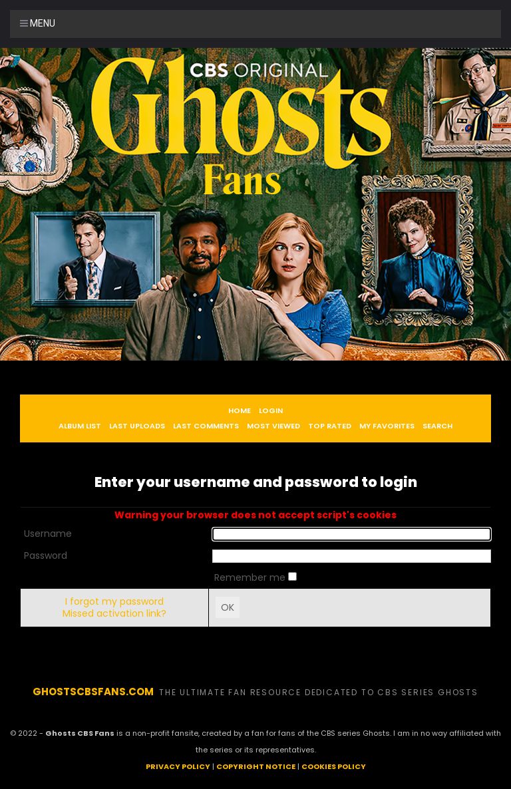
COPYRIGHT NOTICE (255, 766)
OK (227, 607)
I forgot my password (114, 601)
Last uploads (137, 425)
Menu (37, 23)
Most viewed (273, 425)
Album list (80, 425)
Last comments (206, 425)
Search (437, 425)
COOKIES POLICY (333, 766)
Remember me (251, 577)
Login (271, 410)
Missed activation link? (114, 613)
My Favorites (387, 425)
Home (239, 410)
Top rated (329, 425)
